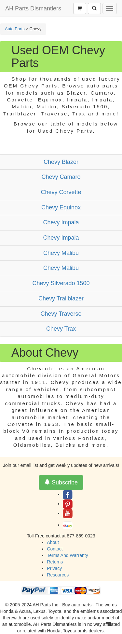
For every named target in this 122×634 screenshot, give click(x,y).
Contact (54, 548)
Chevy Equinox (61, 207)
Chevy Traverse (60, 313)
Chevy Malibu (61, 253)
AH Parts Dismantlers (33, 8)
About (53, 542)
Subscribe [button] (61, 482)
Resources (58, 574)
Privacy (54, 568)
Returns (55, 561)
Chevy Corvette (61, 192)
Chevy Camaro (60, 177)
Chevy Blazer (61, 162)
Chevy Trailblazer (61, 298)
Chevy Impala (61, 222)
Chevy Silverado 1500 (60, 283)
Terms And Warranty (67, 555)
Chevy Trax (61, 328)
